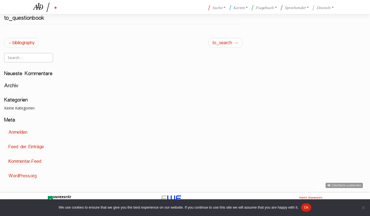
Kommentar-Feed (25, 161)
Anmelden (18, 132)
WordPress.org (23, 175)
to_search (222, 42)
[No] (363, 207)
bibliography (24, 42)
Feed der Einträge (26, 146)
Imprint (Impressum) (310, 197)
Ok (306, 207)
